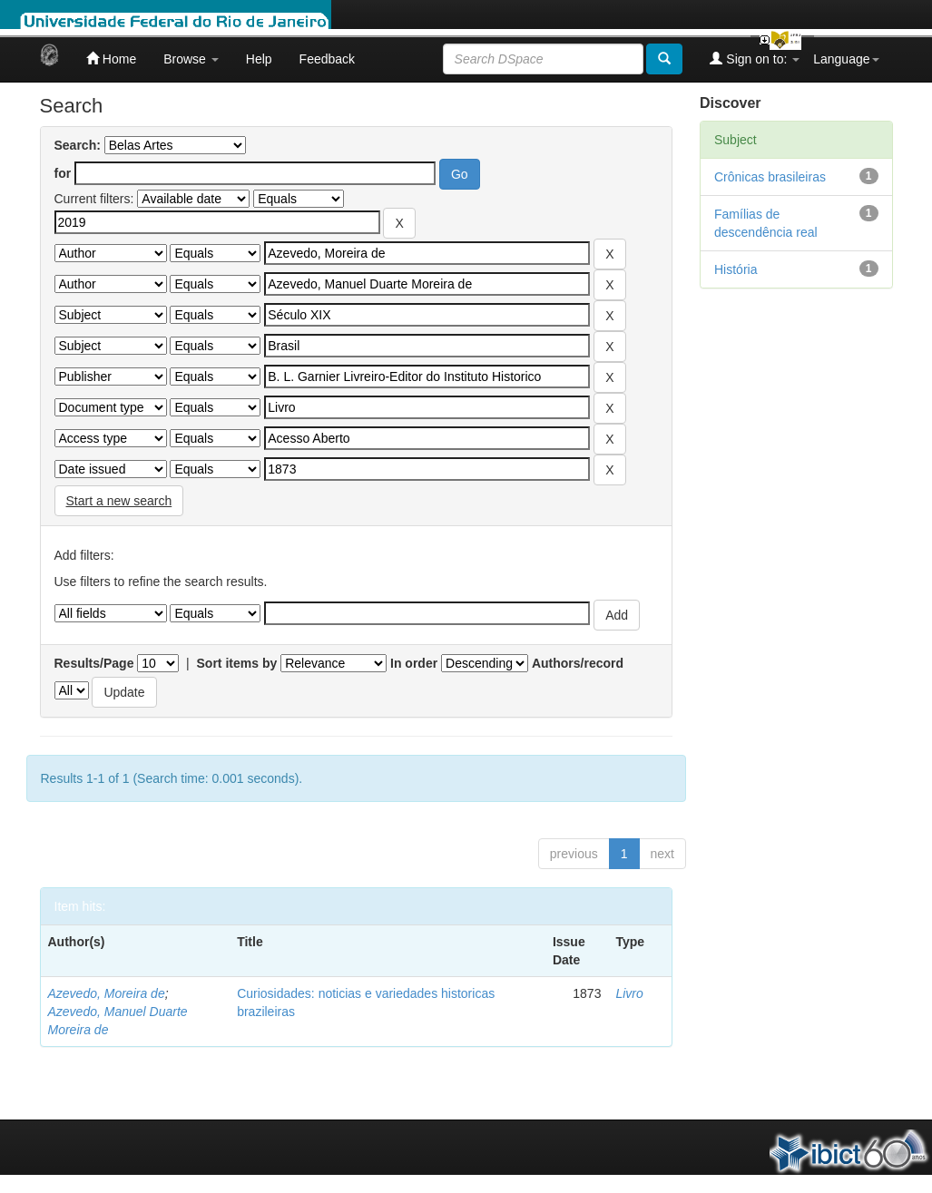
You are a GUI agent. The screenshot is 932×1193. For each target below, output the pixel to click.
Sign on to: (755, 58)
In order (413, 663)
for (63, 173)
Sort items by (237, 663)
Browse (191, 59)
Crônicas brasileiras (770, 177)
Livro (629, 993)
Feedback (327, 59)
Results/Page (94, 663)
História (735, 269)
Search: (77, 145)
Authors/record (577, 663)
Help (259, 59)
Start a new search (119, 501)
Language (845, 59)
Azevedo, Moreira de (106, 993)
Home (111, 58)
